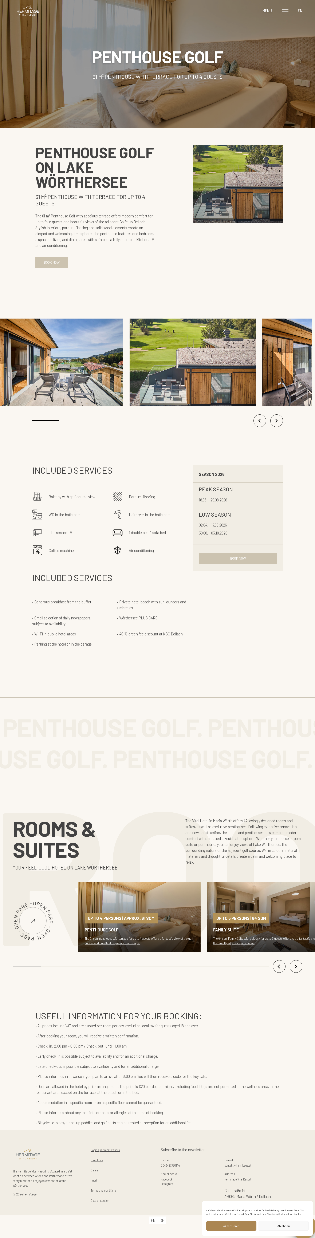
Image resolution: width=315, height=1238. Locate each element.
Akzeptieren (231, 1226)
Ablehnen (283, 1226)
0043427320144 (173, 1169)
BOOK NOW (54, 263)
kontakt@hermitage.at (242, 1169)
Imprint (97, 1183)
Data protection (103, 1203)
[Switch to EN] (153, 1226)
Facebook (168, 1184)
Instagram (169, 1190)
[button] (27, 969)
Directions (99, 1163)
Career (96, 1173)
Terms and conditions (108, 1193)
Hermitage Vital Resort (242, 1184)
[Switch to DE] (162, 1226)
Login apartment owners (110, 1152)
